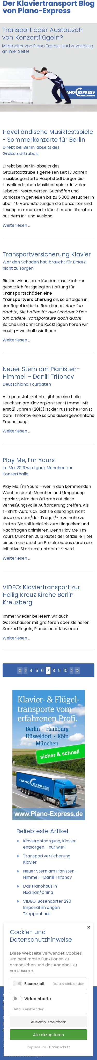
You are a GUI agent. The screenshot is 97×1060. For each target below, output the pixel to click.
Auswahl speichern (48, 1022)
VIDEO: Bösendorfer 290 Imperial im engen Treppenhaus (47, 907)
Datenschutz (59, 1047)
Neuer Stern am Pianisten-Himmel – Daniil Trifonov (41, 373)
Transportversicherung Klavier (47, 254)
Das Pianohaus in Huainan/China (40, 889)
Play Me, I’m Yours (29, 460)
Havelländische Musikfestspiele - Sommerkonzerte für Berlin (48, 136)
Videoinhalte (37, 999)
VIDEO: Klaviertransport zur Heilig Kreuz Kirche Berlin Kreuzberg (41, 594)
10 (66, 671)
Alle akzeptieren (48, 1034)
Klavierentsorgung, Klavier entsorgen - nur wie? (49, 844)
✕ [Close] (88, 927)
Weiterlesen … (17, 225)
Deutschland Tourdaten (27, 384)
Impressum (36, 1047)
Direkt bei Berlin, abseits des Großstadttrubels (31, 150)
